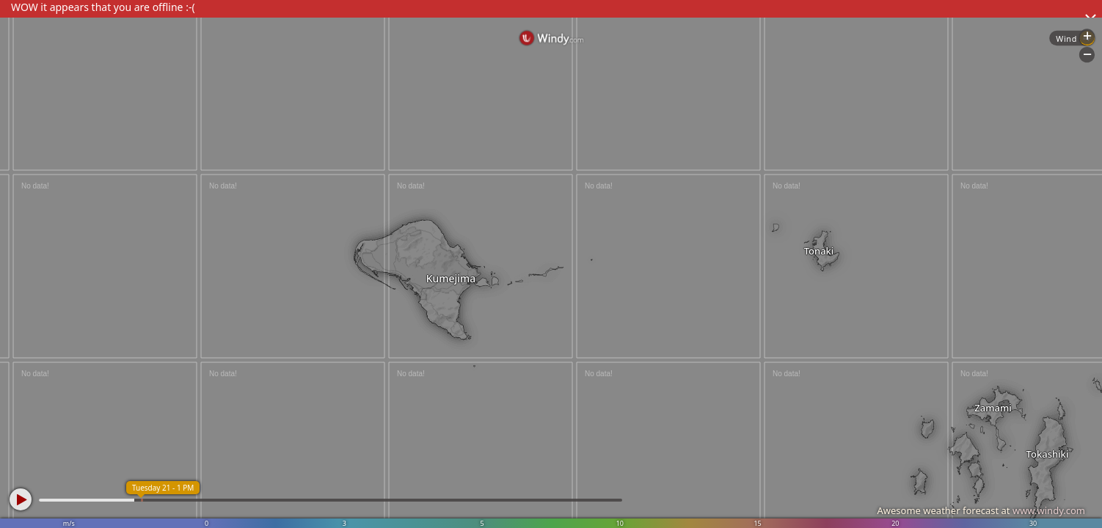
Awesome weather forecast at (981, 510)
